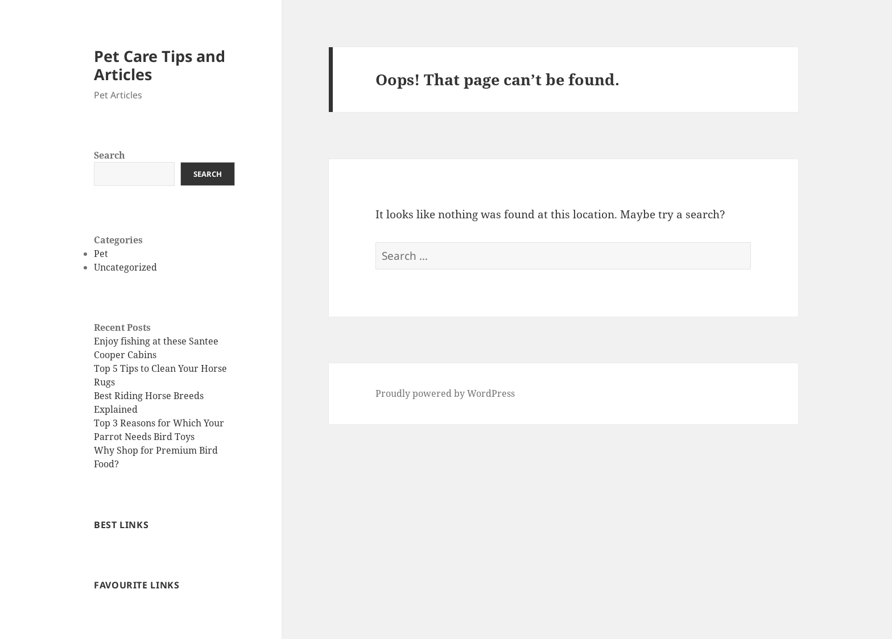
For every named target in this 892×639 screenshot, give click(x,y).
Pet (101, 253)
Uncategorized (125, 267)
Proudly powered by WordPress (445, 393)
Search (109, 155)
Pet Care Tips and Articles (159, 65)
